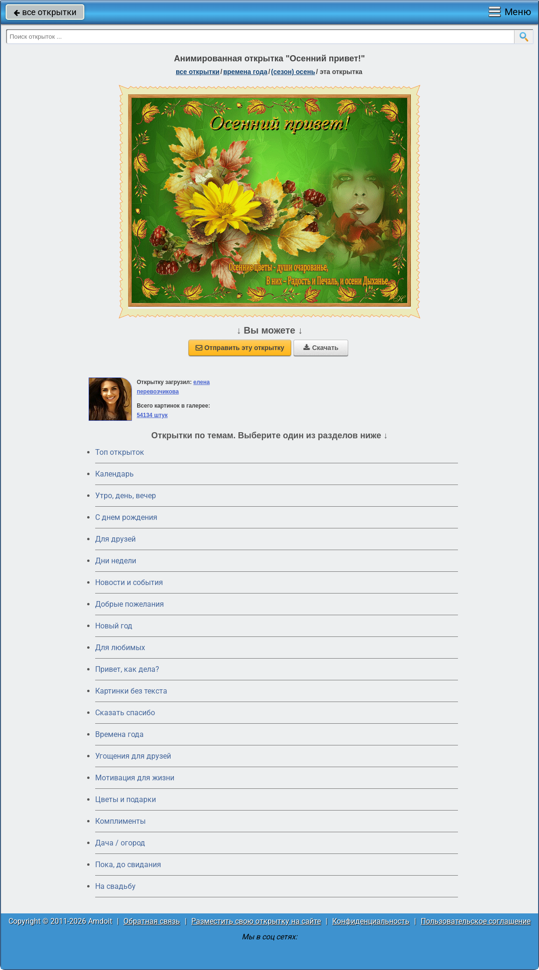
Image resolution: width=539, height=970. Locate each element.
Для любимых (120, 647)
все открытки (45, 12)
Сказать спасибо (125, 712)
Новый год (113, 625)
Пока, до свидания (128, 864)
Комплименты (120, 821)
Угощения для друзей (133, 756)
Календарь (114, 473)
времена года (245, 71)
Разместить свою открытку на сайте (256, 921)
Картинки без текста (131, 690)
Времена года (119, 734)
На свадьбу (115, 886)
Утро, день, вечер (125, 495)
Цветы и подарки (125, 799)
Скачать (320, 347)
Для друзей (115, 539)
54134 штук (152, 415)
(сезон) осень (293, 71)
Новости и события (129, 582)
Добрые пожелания (129, 604)
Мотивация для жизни (134, 777)
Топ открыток (119, 452)
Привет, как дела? (127, 669)
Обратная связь (151, 921)
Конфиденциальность (370, 921)
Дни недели (115, 560)
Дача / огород (120, 842)
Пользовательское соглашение (476, 921)
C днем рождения (126, 517)
